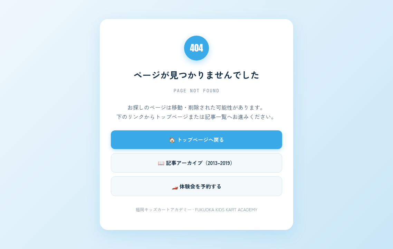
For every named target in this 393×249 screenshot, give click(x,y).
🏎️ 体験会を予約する (197, 186)
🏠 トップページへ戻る (196, 139)
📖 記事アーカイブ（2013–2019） (196, 162)
